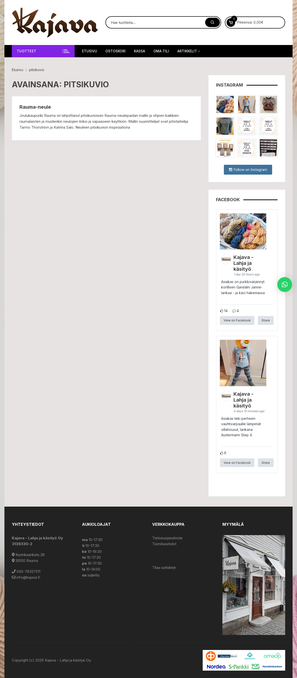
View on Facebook (237, 320)
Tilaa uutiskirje (164, 567)
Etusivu (89, 51)
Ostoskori (115, 51)
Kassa (139, 51)
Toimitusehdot (164, 544)
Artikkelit (189, 51)
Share (266, 320)
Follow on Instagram (248, 169)
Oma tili (161, 51)
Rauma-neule (35, 107)
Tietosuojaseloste (167, 538)
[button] (284, 284)
